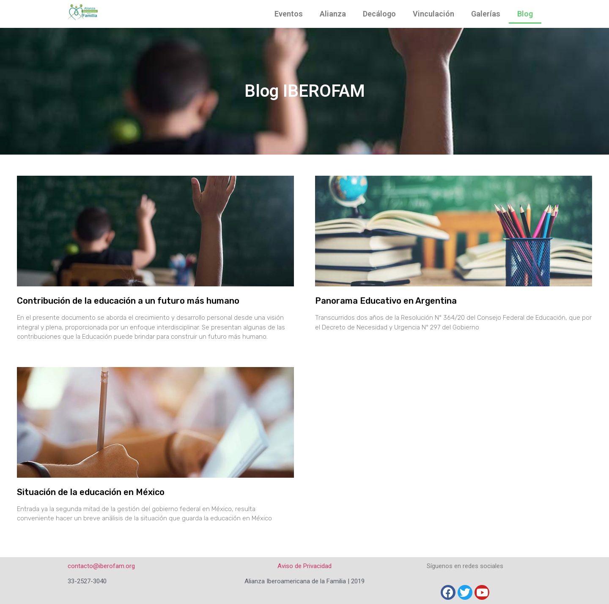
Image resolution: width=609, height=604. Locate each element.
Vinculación (433, 13)
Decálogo (379, 13)
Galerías (485, 13)
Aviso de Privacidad (304, 566)
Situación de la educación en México (91, 492)
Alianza (333, 13)
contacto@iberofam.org (101, 566)
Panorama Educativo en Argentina (386, 301)
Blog (525, 13)
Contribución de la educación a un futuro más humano (128, 301)
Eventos (288, 13)
